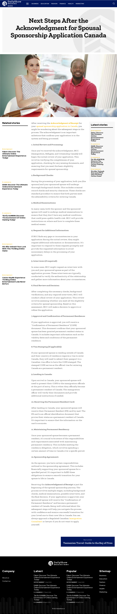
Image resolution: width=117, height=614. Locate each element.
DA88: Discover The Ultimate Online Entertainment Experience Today (15, 187)
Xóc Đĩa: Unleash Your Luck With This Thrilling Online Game (14, 249)
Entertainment (7, 149)
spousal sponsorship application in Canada (56, 126)
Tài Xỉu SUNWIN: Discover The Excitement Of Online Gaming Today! (13, 218)
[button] (114, 3)
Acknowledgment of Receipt (64, 123)
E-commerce (6, 182)
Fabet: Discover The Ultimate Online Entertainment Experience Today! (14, 155)
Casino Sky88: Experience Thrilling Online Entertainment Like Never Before (13, 281)
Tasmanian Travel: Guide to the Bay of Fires (87, 542)
